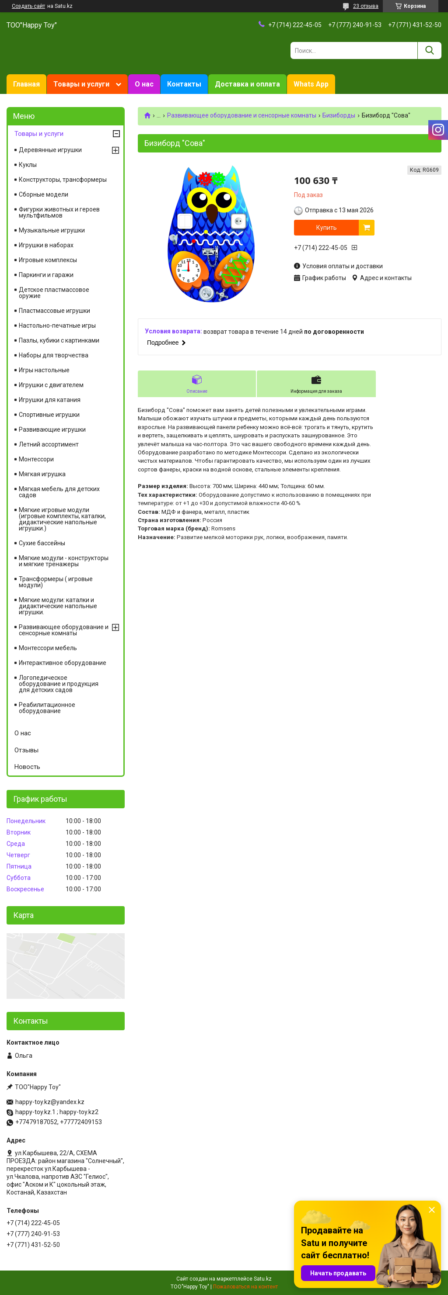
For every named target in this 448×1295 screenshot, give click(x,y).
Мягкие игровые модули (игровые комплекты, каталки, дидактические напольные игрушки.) (62, 519)
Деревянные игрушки (50, 149)
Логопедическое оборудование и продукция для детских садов (58, 683)
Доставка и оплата (247, 84)
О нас (144, 84)
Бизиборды (338, 115)
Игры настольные (44, 370)
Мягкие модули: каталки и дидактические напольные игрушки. (58, 606)
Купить (326, 227)
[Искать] (429, 50)
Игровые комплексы (48, 259)
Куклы (28, 164)
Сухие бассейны (42, 543)
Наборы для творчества (53, 355)
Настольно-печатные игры (57, 325)
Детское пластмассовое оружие (54, 292)
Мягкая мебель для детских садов (59, 492)
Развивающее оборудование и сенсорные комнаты (241, 115)
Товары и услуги (81, 84)
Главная (26, 84)
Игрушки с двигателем (51, 384)
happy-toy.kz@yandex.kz (49, 1101)
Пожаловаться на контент (245, 1287)
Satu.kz (263, 1279)
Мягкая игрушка (42, 474)
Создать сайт (28, 6)
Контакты (184, 84)
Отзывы (26, 750)
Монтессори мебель (48, 647)
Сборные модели (43, 194)
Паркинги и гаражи (46, 274)
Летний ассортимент (49, 444)
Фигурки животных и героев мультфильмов (59, 212)
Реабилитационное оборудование (47, 707)
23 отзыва (365, 6)
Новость (27, 767)
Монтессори (36, 459)
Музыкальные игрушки (52, 230)
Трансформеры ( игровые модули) (56, 582)
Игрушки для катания (49, 399)
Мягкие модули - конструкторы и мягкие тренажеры (63, 561)
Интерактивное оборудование (62, 662)
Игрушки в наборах (46, 245)
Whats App (311, 84)
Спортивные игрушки (49, 414)
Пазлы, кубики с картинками (59, 340)
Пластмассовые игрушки (54, 310)
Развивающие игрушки (52, 429)
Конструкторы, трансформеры (63, 179)
